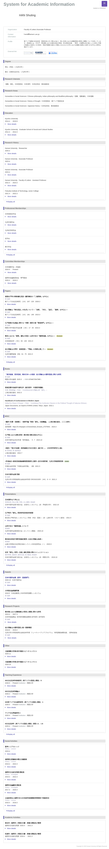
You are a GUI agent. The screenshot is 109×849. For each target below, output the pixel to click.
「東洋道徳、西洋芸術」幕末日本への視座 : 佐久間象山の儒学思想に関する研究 (33, 374)
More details (10, 124)
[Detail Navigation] (104, 4)
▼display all (10, 202)
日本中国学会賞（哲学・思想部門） (17, 577)
